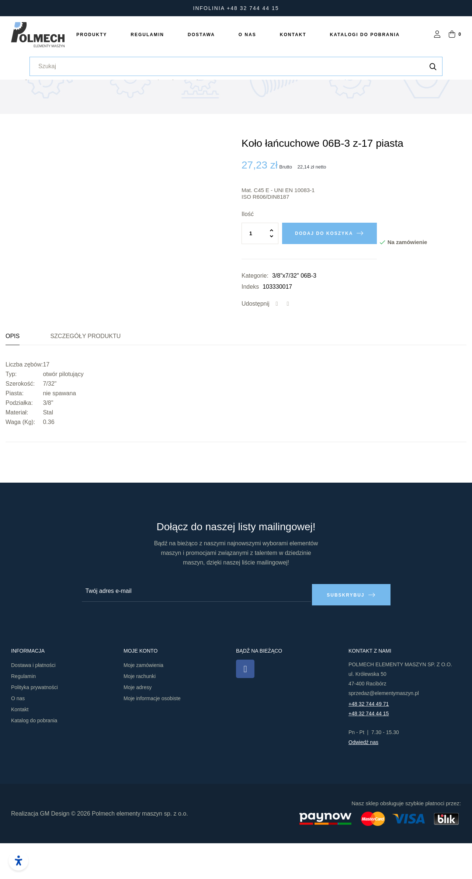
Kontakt (19, 745)
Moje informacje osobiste (152, 734)
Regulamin (23, 712)
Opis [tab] (13, 376)
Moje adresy (138, 723)
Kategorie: (255, 315)
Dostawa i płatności (33, 701)
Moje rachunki (140, 712)
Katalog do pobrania (34, 757)
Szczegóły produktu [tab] (85, 376)
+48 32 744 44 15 (368, 750)
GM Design (54, 849)
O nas (18, 734)
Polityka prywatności (34, 723)
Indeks (250, 326)
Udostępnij (277, 343)
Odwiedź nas (363, 778)
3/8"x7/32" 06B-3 (294, 315)
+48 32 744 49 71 (368, 740)
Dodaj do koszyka (324, 273)
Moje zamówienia (143, 701)
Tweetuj (288, 343)
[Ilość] (260, 273)
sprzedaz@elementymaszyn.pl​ (383, 729)
